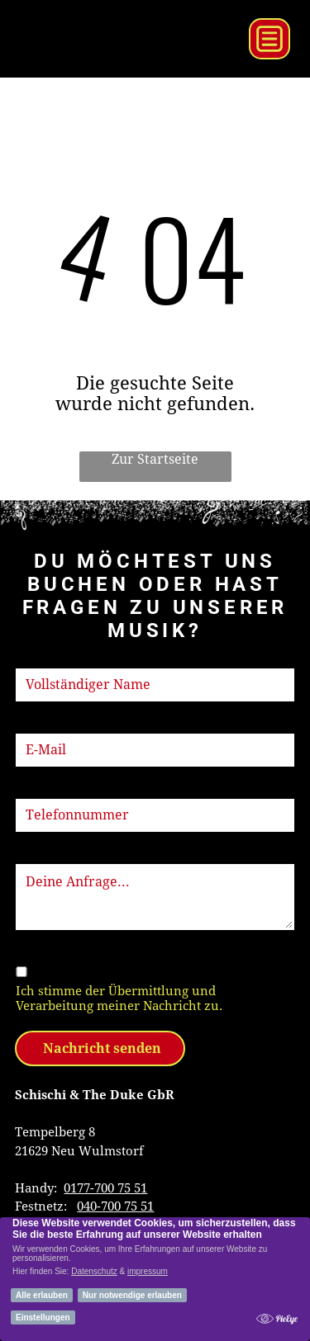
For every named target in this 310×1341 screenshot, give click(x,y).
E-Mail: (36, 723)
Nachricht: (46, 854)
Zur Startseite (155, 459)
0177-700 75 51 (105, 1188)
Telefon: (40, 788)
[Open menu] (269, 38)
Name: (34, 658)
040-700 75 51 (115, 1206)
